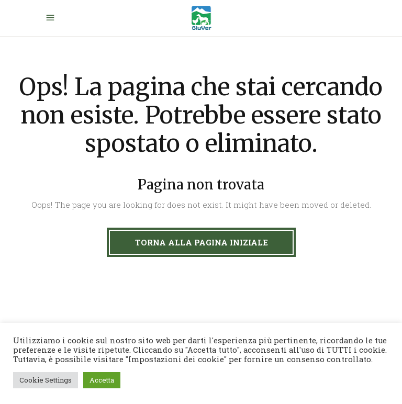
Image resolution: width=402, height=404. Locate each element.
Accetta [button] (102, 380)
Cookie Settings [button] (45, 380)
